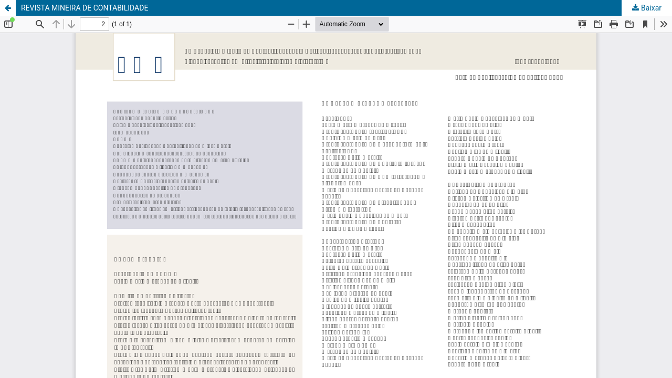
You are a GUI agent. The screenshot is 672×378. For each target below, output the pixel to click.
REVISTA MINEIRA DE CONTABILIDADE (84, 8)
